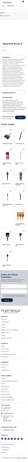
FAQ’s (2, 383)
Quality (3, 324)
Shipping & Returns (9, 93)
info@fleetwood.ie (8, 413)
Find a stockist (5, 394)
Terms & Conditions (10, 296)
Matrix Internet (22, 457)
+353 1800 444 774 (8, 430)
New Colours (5, 351)
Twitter (12, 439)
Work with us (5, 391)
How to (3, 367)
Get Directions (7, 420)
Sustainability (5, 322)
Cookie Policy (5, 447)
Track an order (5, 386)
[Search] (8, 11)
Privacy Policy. (22, 296)
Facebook (2, 439)
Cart (23, 1)
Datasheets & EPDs (7, 397)
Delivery (3, 378)
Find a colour (5, 357)
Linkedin (15, 439)
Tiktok (9, 439)
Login (18, 2)
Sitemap (3, 452)
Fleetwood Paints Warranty (9, 381)
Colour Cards (5, 348)
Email (22, 439)
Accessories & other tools (8, 354)
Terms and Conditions (7, 444)
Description (6, 57)
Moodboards (5, 370)
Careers (3, 327)
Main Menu (25, 2)
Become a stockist (6, 338)
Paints (3, 346)
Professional (10, 6)
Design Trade (5, 332)
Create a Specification (7, 400)
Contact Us (4, 389)
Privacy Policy (5, 450)
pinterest (18, 439)
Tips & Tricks (4, 365)
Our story (4, 319)
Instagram (5, 439)
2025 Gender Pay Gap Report (9, 330)
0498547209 (6, 408)
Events (3, 335)
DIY (3, 6)
